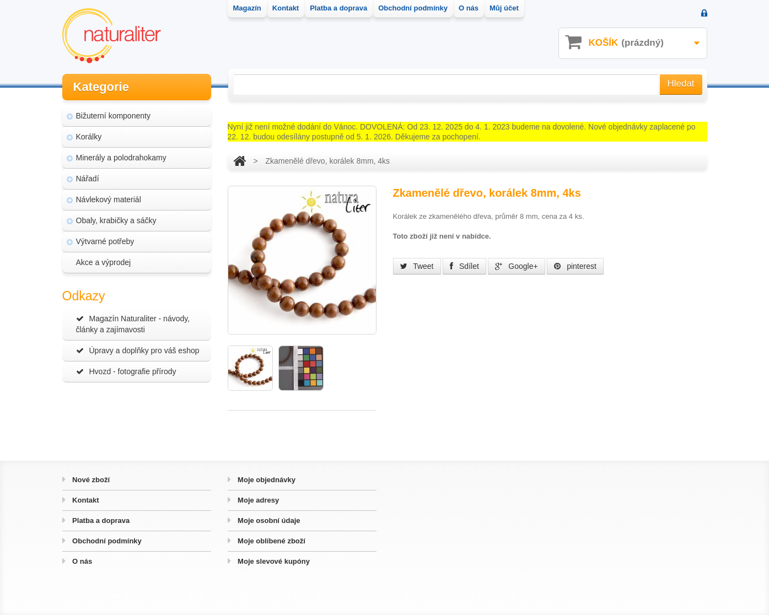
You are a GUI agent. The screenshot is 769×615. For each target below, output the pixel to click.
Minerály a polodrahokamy (121, 157)
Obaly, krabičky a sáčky (116, 220)
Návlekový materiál (108, 199)
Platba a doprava (100, 520)
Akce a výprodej (103, 262)
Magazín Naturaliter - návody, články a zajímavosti (133, 324)
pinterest (575, 266)
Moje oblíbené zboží (270, 541)
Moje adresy (257, 500)
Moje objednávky (265, 480)
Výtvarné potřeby (105, 241)
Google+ (516, 266)
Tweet (417, 266)
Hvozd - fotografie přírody (126, 371)
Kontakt (85, 500)
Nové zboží (90, 480)
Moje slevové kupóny (273, 561)
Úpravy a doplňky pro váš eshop (138, 350)
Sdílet (464, 266)
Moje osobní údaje (268, 520)
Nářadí (87, 178)
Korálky (89, 136)
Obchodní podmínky (106, 541)
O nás (82, 561)
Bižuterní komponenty (113, 115)
